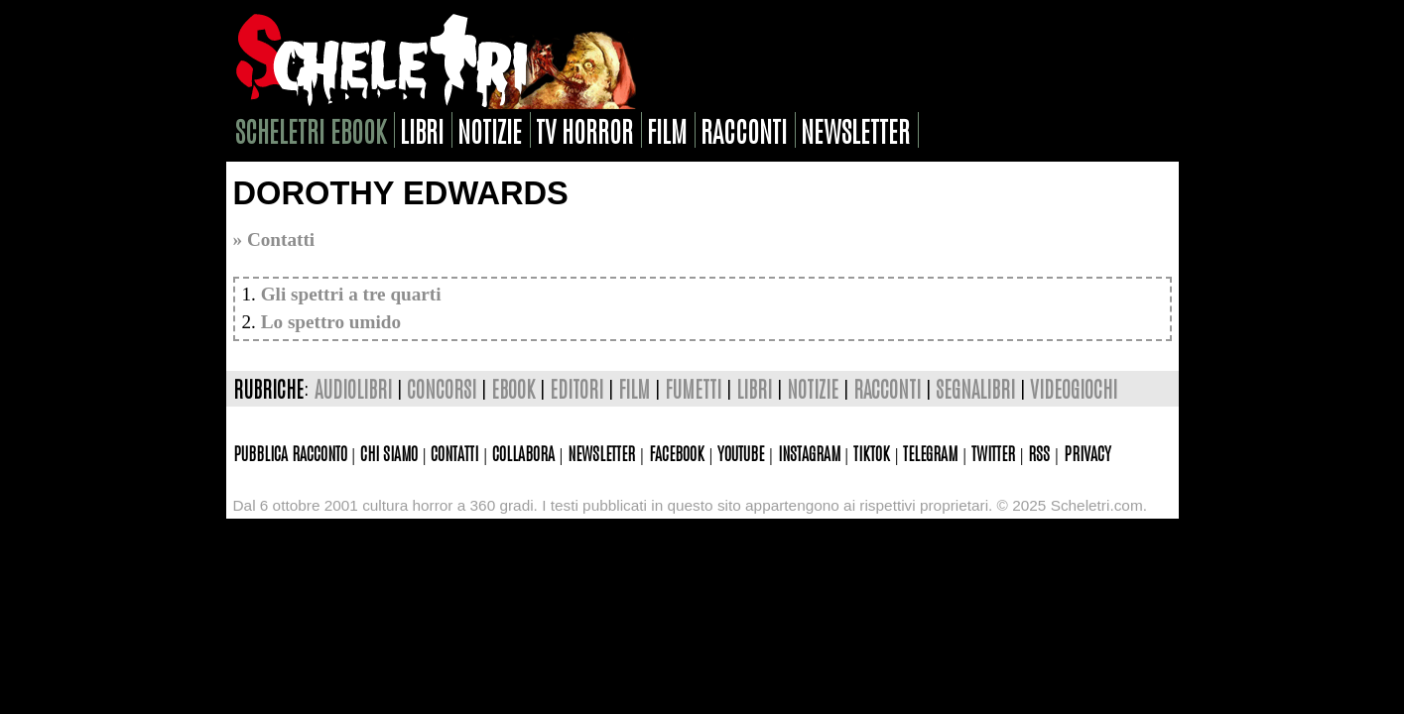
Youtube (740, 452)
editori (576, 388)
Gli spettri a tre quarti (351, 294)
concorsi (441, 388)
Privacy (1087, 452)
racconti (744, 130)
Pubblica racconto (290, 452)
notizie (489, 130)
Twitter (993, 452)
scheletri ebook (310, 130)
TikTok (871, 452)
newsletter (855, 130)
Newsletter (601, 452)
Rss (1039, 452)
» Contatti (274, 239)
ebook (513, 388)
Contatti (454, 452)
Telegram (930, 452)
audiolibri (353, 388)
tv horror (584, 130)
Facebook (676, 452)
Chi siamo (389, 452)
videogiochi (1073, 388)
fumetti (693, 388)
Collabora (523, 452)
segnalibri (975, 388)
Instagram (809, 452)
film (667, 130)
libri (422, 130)
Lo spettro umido (331, 321)
